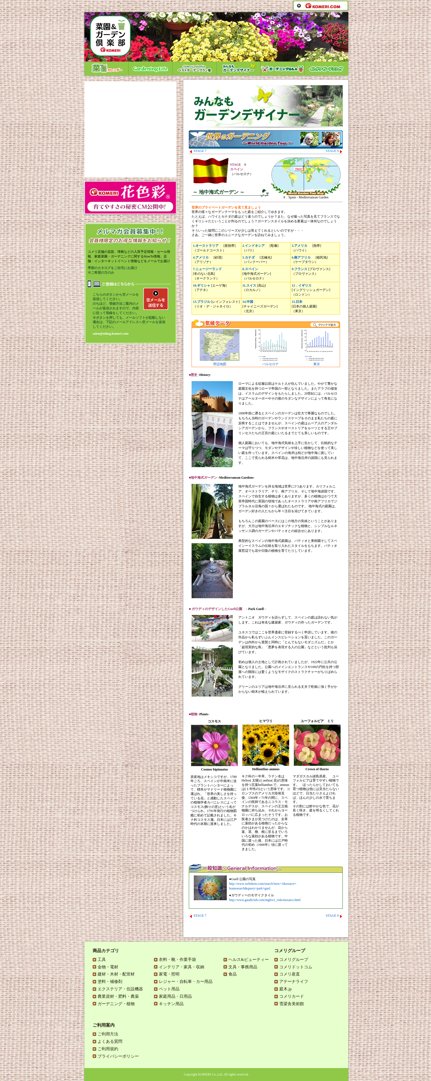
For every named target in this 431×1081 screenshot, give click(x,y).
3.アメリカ (299, 246)
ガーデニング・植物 (116, 1004)
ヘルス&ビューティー (248, 959)
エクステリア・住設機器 (120, 989)
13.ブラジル (201, 302)
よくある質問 (110, 1041)
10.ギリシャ (201, 285)
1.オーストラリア (206, 246)
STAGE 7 (198, 151)
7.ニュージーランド (207, 269)
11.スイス (249, 285)
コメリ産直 (289, 974)
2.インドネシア (253, 246)
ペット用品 (169, 989)
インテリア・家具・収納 (181, 967)
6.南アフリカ (301, 257)
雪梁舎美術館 (291, 1004)
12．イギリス (301, 285)
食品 (232, 974)
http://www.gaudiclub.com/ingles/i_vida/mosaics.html (265, 900)
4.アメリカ (201, 257)
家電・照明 (169, 974)
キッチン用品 (171, 1004)
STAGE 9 (334, 151)
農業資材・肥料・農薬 (118, 996)
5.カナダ (248, 257)
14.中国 (247, 302)
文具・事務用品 (242, 967)
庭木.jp (285, 989)
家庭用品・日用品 (175, 996)
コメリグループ (293, 959)
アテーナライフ (293, 981)
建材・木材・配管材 (116, 974)
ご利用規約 (108, 1049)
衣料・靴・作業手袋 (177, 959)
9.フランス (299, 269)
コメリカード (291, 996)
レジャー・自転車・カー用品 (185, 981)
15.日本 (297, 302)
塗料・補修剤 (110, 981)
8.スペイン (250, 269)
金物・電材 (108, 967)
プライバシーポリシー (118, 1056)
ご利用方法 (108, 1034)
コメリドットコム (295, 967)
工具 (102, 959)
